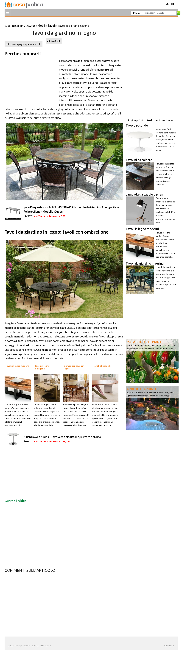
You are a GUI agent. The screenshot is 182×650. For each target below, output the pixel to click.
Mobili (41, 25)
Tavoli (52, 25)
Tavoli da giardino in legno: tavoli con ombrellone (57, 232)
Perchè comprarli (23, 53)
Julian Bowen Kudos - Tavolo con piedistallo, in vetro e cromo (62, 437)
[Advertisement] (41, 22)
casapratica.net (25, 25)
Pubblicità (169, 645)
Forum (136, 13)
